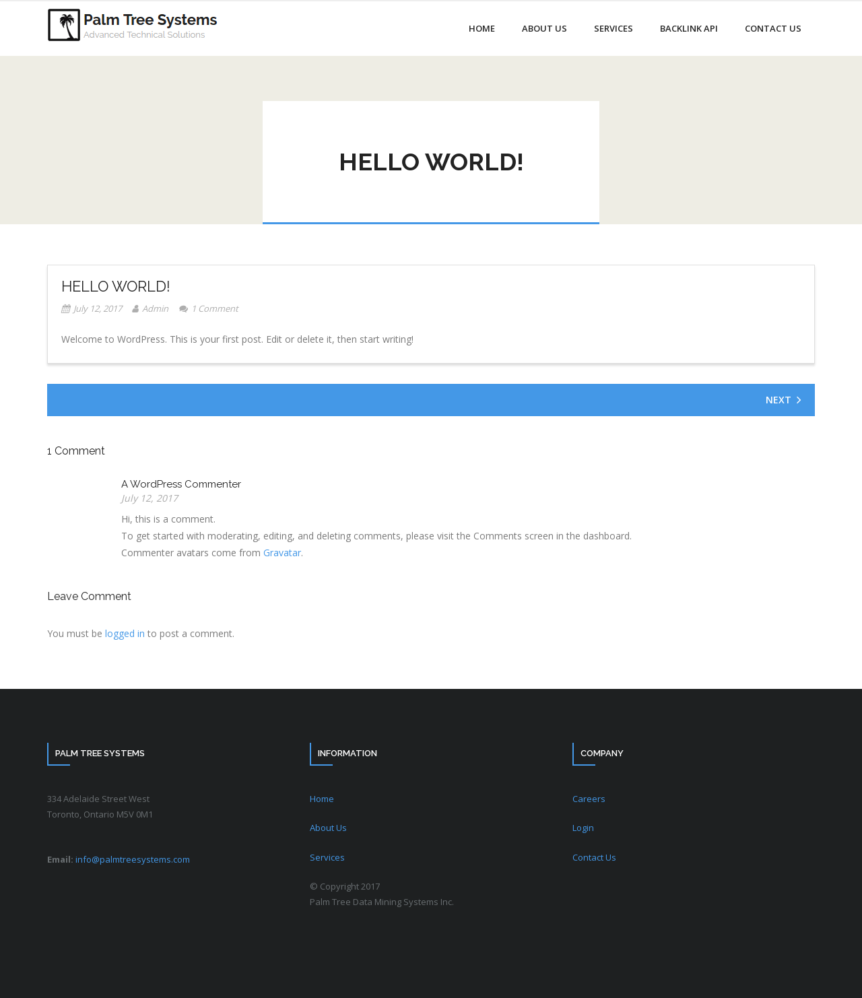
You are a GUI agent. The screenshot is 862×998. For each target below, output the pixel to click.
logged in (125, 633)
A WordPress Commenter (181, 484)
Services (327, 857)
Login (583, 828)
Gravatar (282, 552)
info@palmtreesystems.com (132, 859)
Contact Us (594, 857)
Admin (155, 308)
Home (322, 799)
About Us (328, 828)
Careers (588, 799)
